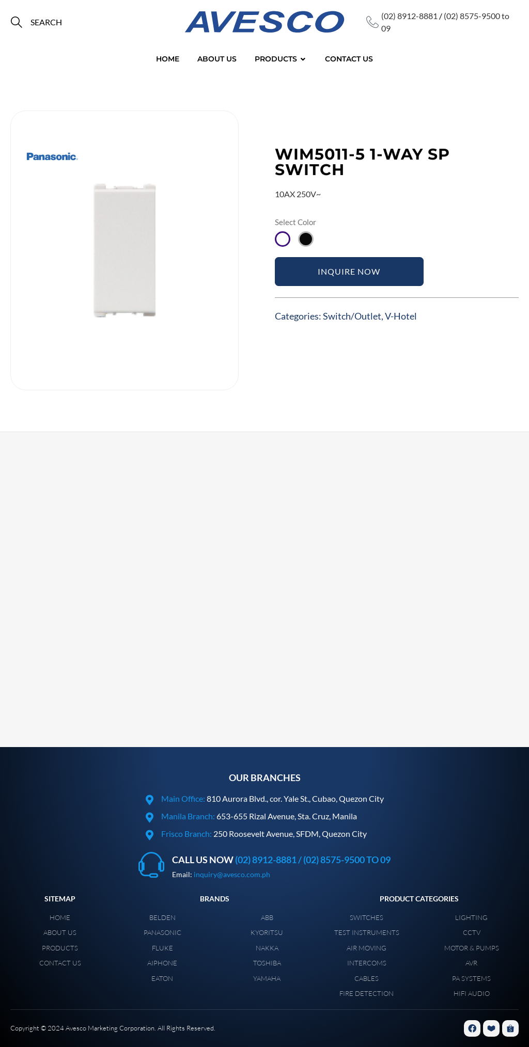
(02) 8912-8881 (409, 16)
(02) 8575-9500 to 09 (347, 859)
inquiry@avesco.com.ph (232, 874)
